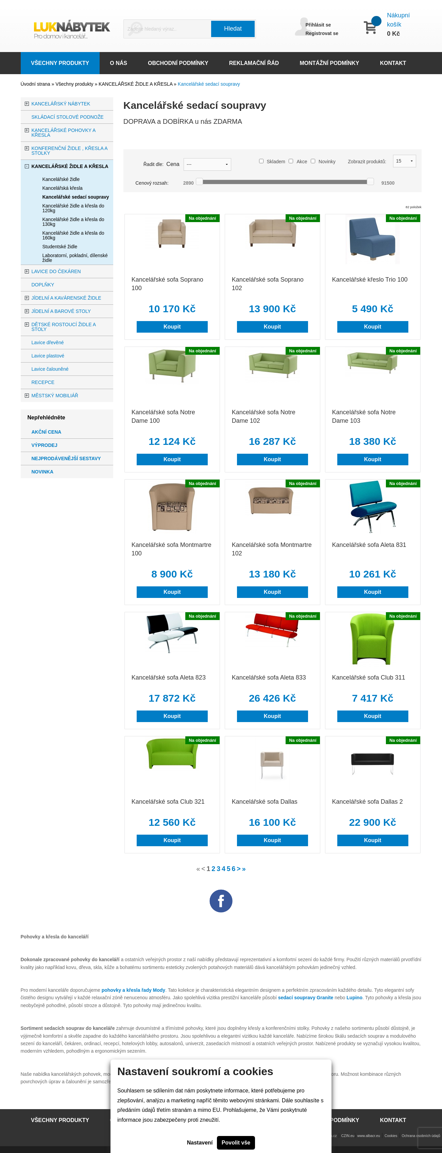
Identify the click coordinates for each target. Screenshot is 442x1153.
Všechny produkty (75, 84)
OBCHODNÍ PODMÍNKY (178, 63)
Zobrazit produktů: (367, 161)
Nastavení (200, 1143)
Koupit (172, 327)
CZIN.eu (348, 1136)
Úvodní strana (35, 84)
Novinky (323, 161)
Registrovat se (322, 33)
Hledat (233, 28)
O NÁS (118, 63)
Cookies (391, 1136)
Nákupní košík (398, 20)
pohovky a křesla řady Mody (134, 990)
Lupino (354, 997)
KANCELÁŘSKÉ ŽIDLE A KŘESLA (136, 84)
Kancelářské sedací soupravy (209, 84)
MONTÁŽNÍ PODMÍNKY (329, 63)
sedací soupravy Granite (306, 997)
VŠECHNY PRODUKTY (60, 63)
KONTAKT (393, 63)
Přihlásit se (318, 25)
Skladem (272, 161)
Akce (298, 161)
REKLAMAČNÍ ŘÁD (254, 63)
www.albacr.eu (368, 1136)
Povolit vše (236, 1143)
